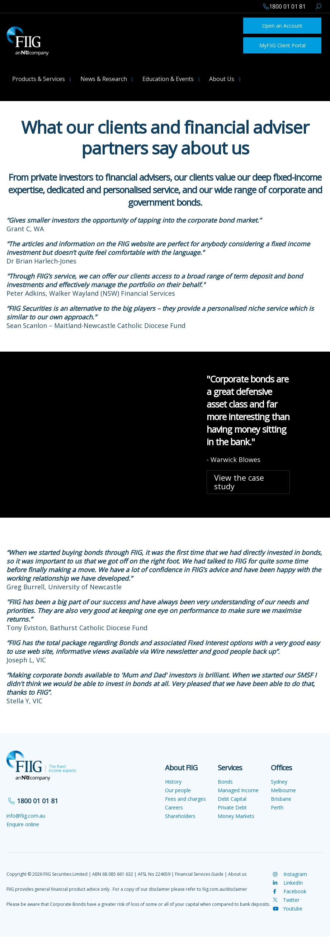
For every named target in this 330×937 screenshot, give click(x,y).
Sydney (279, 781)
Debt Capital (232, 798)
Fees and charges (185, 798)
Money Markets (236, 816)
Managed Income (238, 790)
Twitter (286, 899)
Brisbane (281, 798)
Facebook (289, 891)
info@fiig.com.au (25, 815)
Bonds (225, 781)
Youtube (287, 908)
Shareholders (180, 816)
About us (237, 874)
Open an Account (282, 25)
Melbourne (283, 790)
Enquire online (22, 824)
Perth (277, 807)
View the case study (239, 481)
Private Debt (232, 807)
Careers (174, 807)
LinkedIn (288, 882)
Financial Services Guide (199, 874)
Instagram (290, 874)
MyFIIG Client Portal (282, 45)
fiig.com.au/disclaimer (224, 889)
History (173, 781)
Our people (178, 790)
